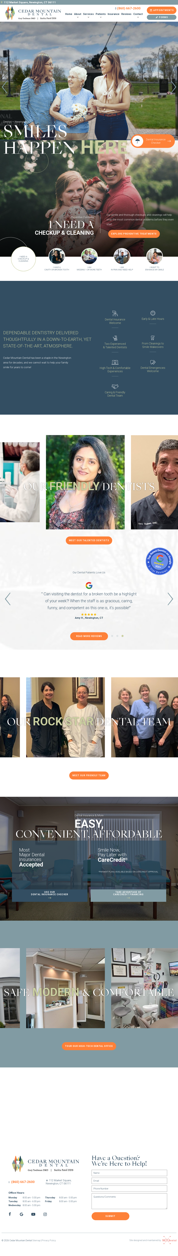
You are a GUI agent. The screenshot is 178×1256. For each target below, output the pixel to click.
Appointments (162, 10)
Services (88, 15)
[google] (21, 1214)
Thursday (50, 1197)
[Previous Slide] (4, 88)
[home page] (31, 13)
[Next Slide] (173, 88)
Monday (12, 1197)
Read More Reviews (89, 636)
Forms (161, 17)
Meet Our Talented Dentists (89, 540)
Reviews (126, 14)
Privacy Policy (49, 1240)
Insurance (113, 14)
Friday (48, 1201)
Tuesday (12, 1201)
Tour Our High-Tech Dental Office (89, 1046)
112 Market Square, (58, 1182)
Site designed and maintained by (152, 1240)
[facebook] (9, 1214)
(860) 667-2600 (127, 8)
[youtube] (33, 1214)
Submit (110, 1216)
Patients (101, 15)
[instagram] (45, 1214)
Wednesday (14, 1205)
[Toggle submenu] (77, 17)
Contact (138, 15)
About (77, 15)
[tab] (84, 114)
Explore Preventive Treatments (134, 234)
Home (68, 14)
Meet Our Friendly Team (89, 775)
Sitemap (36, 1240)
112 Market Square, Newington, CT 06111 (28, 2)
